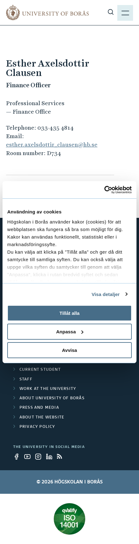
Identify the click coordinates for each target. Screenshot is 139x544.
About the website (41, 417)
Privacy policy (37, 427)
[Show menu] (125, 12)
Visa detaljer (106, 294)
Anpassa (69, 331)
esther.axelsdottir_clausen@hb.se (51, 144)
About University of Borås (52, 398)
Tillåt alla (69, 313)
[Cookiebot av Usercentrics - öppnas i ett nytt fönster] (104, 190)
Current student (40, 370)
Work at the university (47, 389)
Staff (25, 379)
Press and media (39, 408)
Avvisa (69, 350)
